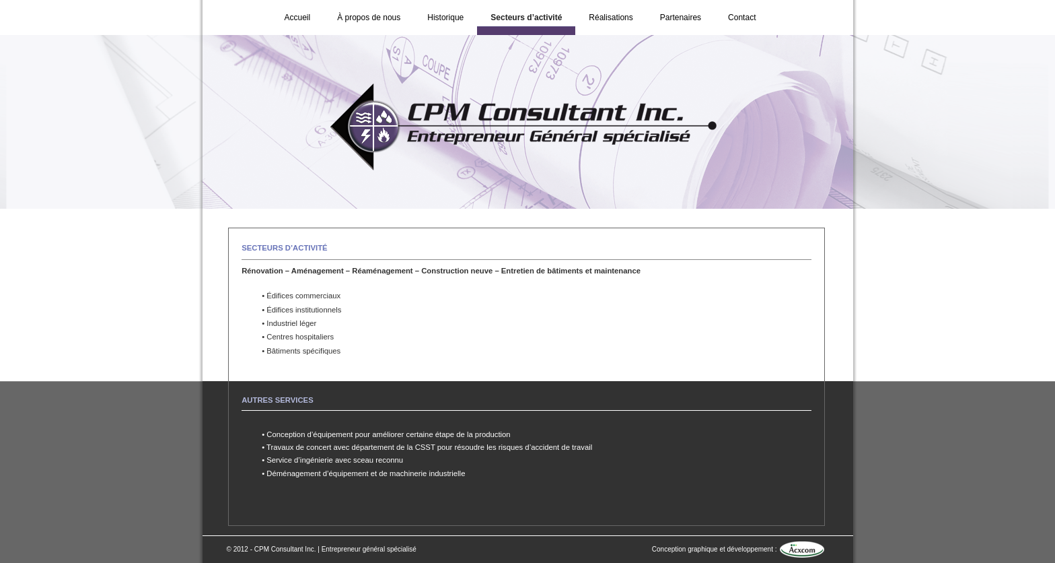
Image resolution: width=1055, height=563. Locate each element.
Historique (445, 17)
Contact (742, 17)
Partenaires (680, 17)
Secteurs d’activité (526, 17)
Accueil (298, 17)
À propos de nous (368, 17)
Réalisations (610, 17)
